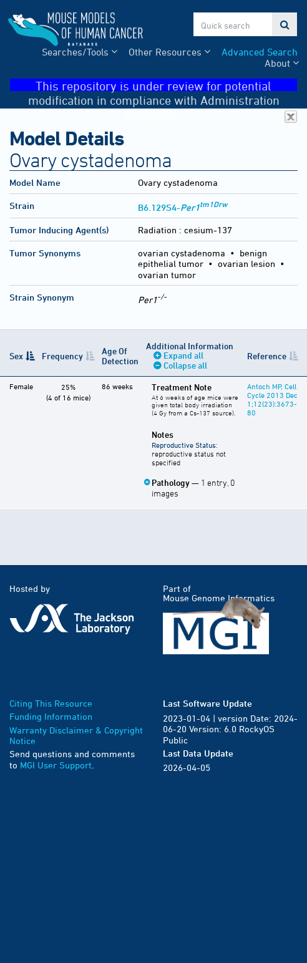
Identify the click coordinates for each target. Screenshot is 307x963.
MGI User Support (56, 765)
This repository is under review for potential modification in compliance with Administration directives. (163, 85)
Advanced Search (260, 51)
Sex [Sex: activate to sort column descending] (16, 356)
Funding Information (50, 716)
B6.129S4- (182, 207)
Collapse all (185, 365)
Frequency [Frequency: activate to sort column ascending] (62, 356)
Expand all (183, 355)
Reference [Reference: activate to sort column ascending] (266, 356)
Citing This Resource (50, 703)
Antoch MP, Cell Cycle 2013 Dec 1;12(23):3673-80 (272, 399)
